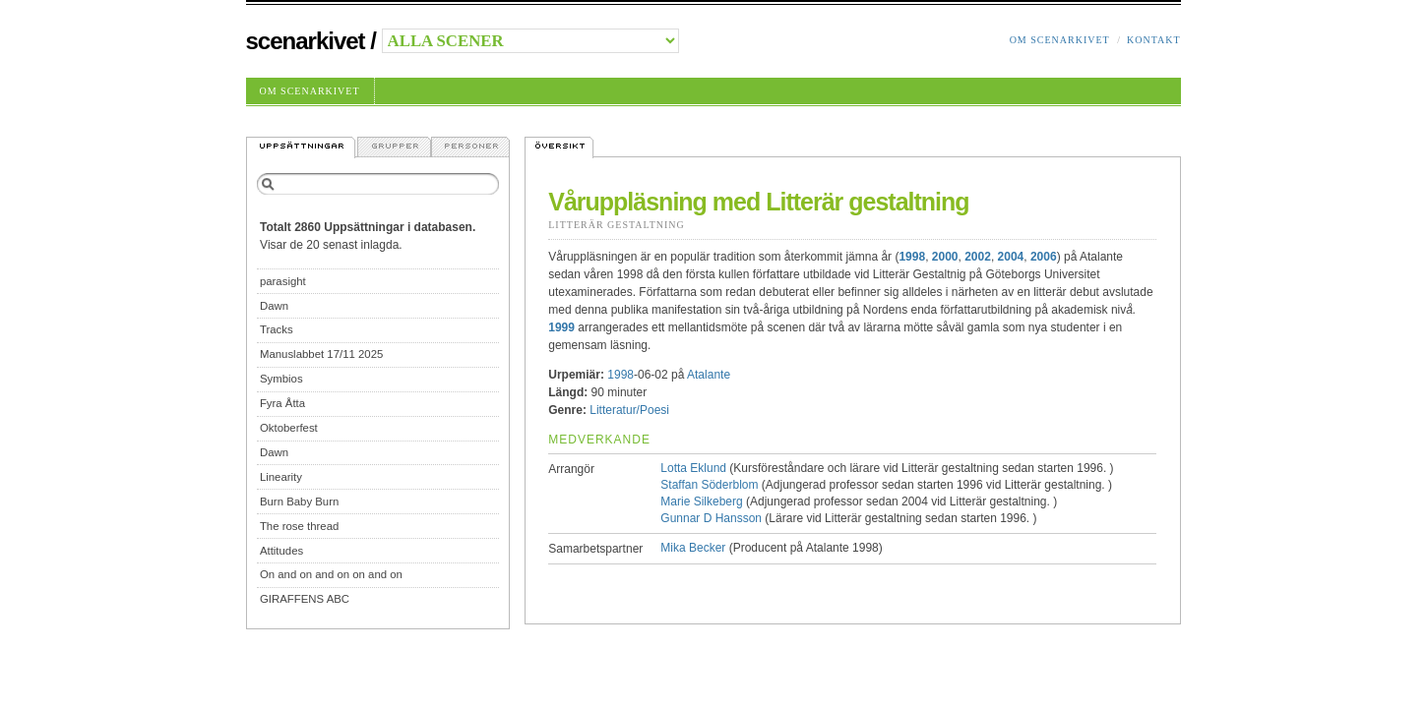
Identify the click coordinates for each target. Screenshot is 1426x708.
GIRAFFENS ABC (304, 599)
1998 (912, 257)
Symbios (281, 378)
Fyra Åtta (282, 403)
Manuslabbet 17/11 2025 (321, 354)
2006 (1043, 257)
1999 (561, 327)
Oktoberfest (289, 428)
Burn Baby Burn (299, 501)
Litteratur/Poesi (629, 410)
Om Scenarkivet (1060, 39)
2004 (1011, 257)
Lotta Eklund (693, 468)
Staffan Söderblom (709, 485)
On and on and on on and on (331, 574)
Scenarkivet (305, 41)
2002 (977, 257)
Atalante (708, 375)
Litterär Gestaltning (616, 224)
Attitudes (281, 551)
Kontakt (1154, 39)
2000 (945, 257)
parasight (283, 281)
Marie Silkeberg (701, 501)
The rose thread (299, 526)
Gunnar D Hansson (711, 518)
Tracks (276, 329)
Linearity (281, 477)
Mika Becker (692, 548)
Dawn (274, 306)
